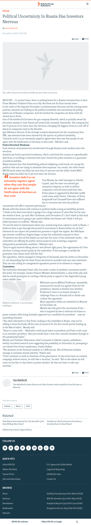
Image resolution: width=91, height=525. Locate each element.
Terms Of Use (8, 474)
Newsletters (8, 503)
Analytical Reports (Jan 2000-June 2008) (64, 503)
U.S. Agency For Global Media (59, 465)
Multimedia (8, 508)
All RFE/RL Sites (54, 474)
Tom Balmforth (11, 28)
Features (6, 499)
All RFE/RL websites (20, 522)
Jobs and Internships (11, 479)
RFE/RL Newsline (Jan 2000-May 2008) (64, 499)
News (5, 494)
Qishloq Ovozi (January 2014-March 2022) (65, 494)
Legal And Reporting (56, 469)
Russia (6, 11)
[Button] (75, 39)
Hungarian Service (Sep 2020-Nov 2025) (64, 508)
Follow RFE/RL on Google (51, 522)
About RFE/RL (9, 465)
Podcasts (6, 513)
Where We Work (10, 469)
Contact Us (51, 479)
